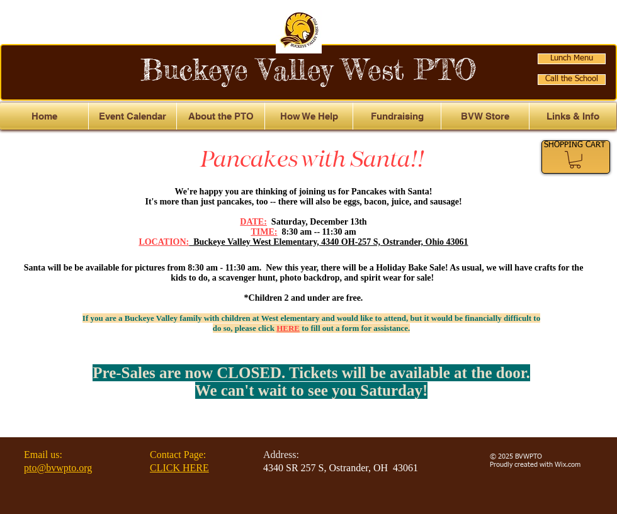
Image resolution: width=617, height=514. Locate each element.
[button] (572, 116)
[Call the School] (572, 79)
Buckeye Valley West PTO (308, 69)
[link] (575, 160)
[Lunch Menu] (572, 58)
